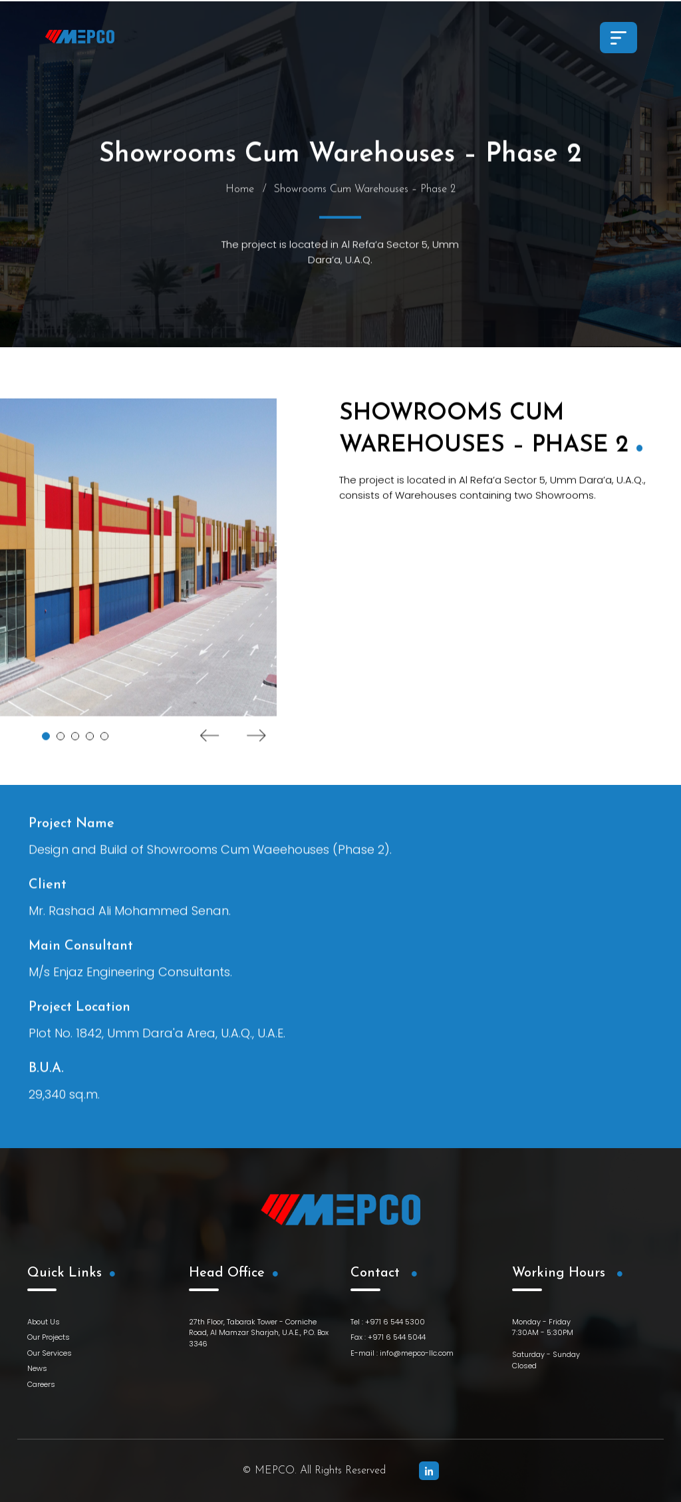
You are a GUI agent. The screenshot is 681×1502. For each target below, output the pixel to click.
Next (257, 741)
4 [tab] (89, 741)
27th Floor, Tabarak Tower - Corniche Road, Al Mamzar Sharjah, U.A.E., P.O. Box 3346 (259, 1332)
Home (239, 195)
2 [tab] (60, 741)
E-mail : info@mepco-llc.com (402, 1353)
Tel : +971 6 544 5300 (387, 1321)
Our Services (49, 1353)
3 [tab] (75, 741)
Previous (210, 741)
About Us (43, 1321)
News (37, 1368)
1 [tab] (46, 741)
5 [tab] (104, 741)
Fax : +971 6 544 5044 (388, 1337)
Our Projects (48, 1337)
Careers (41, 1384)
